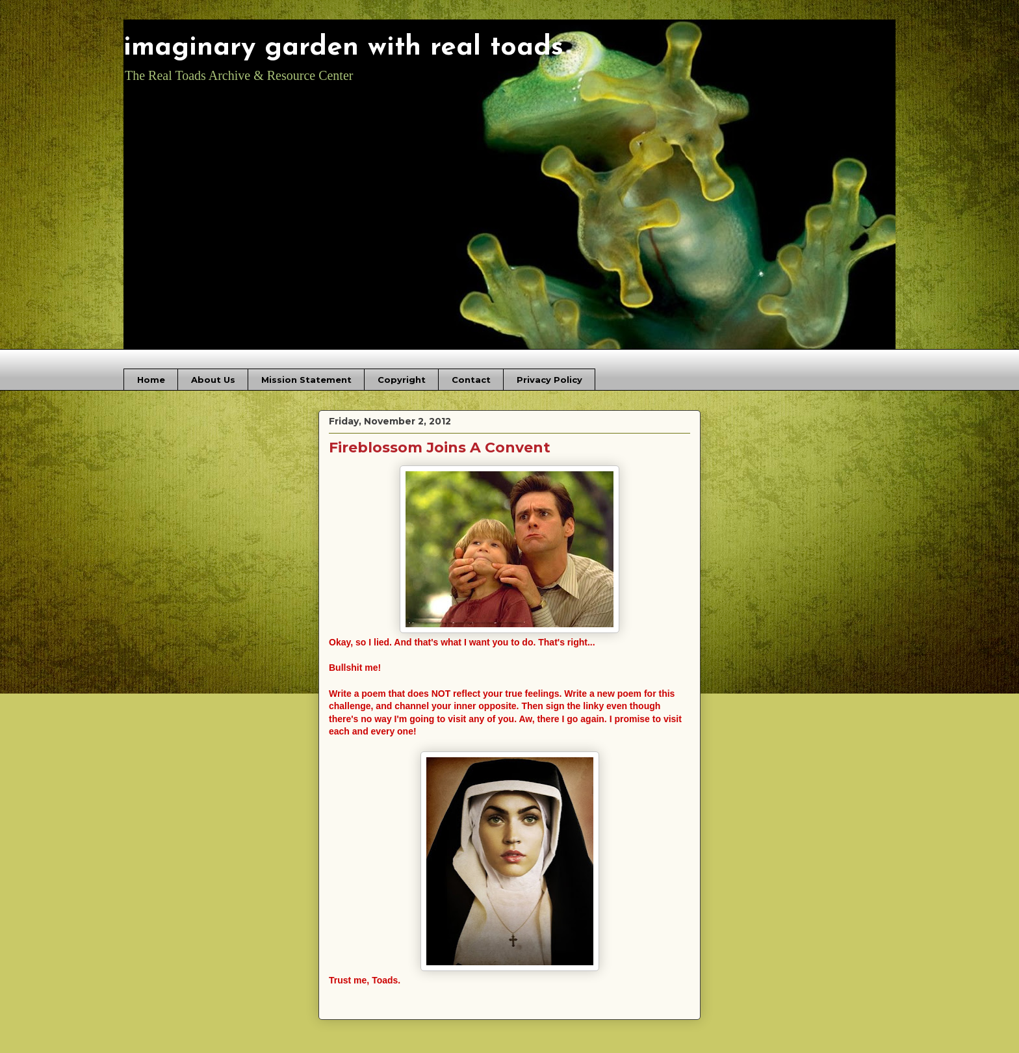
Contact (471, 379)
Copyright (402, 379)
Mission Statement (306, 379)
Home (151, 379)
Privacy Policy (549, 379)
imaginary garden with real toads (343, 48)
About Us (213, 379)
